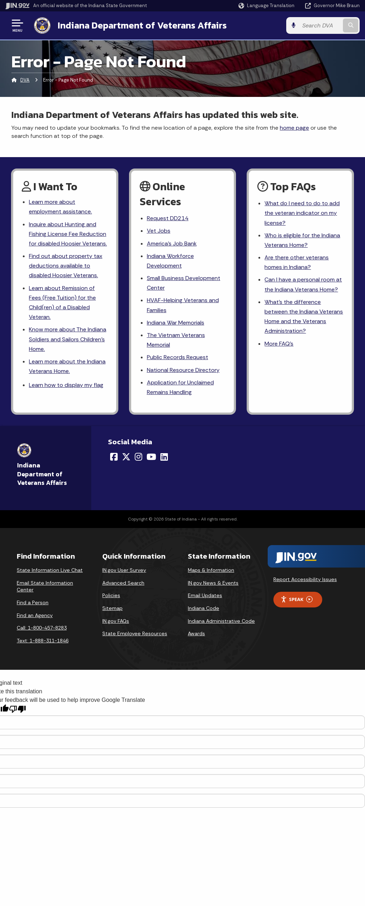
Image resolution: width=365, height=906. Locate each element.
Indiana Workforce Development (170, 260)
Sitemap (112, 608)
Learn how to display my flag (66, 385)
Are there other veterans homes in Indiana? (296, 262)
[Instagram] (138, 456)
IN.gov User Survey (124, 570)
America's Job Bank (172, 243)
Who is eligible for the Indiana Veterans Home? (302, 240)
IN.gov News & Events (213, 583)
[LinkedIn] (164, 456)
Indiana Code (203, 608)
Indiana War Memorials (175, 322)
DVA (25, 80)
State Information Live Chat (50, 570)
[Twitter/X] (126, 456)
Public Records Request (177, 357)
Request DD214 (168, 218)
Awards (196, 633)
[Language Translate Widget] (267, 5)
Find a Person (32, 602)
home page (294, 127)
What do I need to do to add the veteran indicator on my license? (302, 213)
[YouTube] (151, 456)
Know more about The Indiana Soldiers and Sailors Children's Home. (67, 339)
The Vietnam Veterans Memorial (176, 339)
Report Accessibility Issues (305, 579)
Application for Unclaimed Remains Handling (180, 387)
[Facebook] (114, 456)
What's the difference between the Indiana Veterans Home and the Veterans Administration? (303, 316)
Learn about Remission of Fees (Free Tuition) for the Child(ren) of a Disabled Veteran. (62, 302)
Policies (111, 595)
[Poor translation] (17, 709)
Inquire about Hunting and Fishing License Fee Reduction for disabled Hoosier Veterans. (68, 234)
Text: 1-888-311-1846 (42, 640)
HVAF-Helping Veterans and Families (183, 305)
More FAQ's (278, 343)
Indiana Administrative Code (221, 621)
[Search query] (320, 25)
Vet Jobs (158, 230)
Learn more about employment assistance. (60, 206)
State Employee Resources (134, 633)
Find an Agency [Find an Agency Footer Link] (35, 615)
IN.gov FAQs (115, 621)
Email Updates (205, 595)
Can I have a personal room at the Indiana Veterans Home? (303, 284)
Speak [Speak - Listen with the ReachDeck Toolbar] (297, 599)
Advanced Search (123, 583)
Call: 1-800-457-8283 (42, 628)
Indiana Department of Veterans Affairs (142, 25)
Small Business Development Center (183, 282)
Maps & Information (211, 570)
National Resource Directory (183, 370)
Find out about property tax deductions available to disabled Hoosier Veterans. (65, 265)
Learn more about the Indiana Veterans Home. (67, 366)
